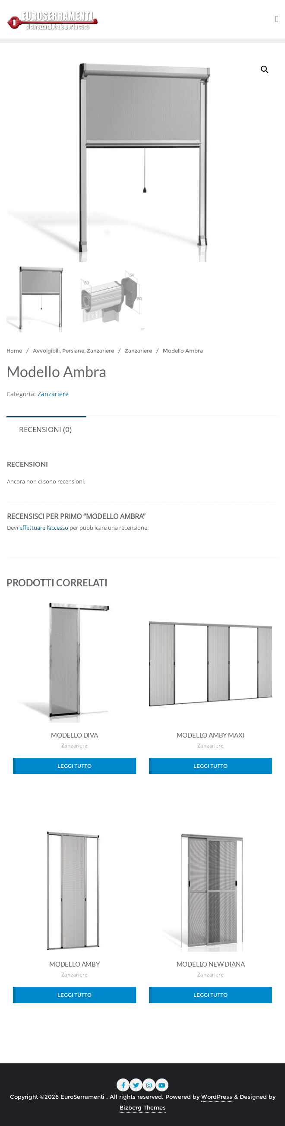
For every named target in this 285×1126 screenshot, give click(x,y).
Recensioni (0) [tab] (45, 429)
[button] (264, 69)
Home (14, 350)
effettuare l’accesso (43, 527)
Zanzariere (138, 350)
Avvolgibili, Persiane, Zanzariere (73, 350)
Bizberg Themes (143, 1107)
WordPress (216, 1096)
